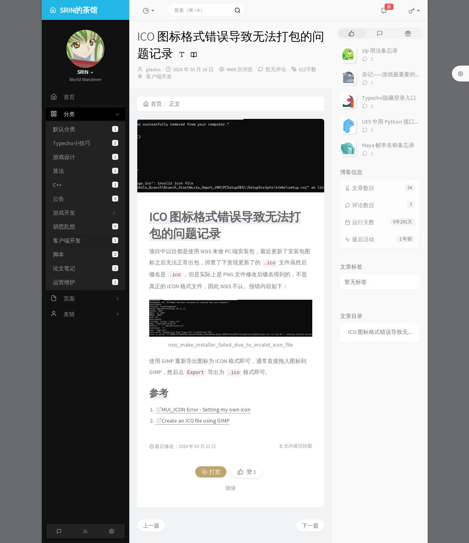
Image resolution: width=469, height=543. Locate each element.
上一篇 (151, 323)
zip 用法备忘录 (380, 50)
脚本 (85, 254)
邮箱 (209, 470)
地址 (272, 470)
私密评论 (295, 452)
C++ (85, 184)
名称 (145, 470)
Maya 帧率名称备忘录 (388, 145)
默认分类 (85, 129)
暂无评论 (275, 69)
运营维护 (85, 282)
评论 (145, 386)
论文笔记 (85, 268)
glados (153, 69)
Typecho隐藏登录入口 (389, 97)
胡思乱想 (85, 226)
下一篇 (310, 323)
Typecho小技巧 (85, 143)
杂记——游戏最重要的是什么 (397, 74)
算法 (85, 171)
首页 (152, 103)
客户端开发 (85, 240)
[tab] (351, 33)
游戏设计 (85, 157)
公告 (85, 198)
